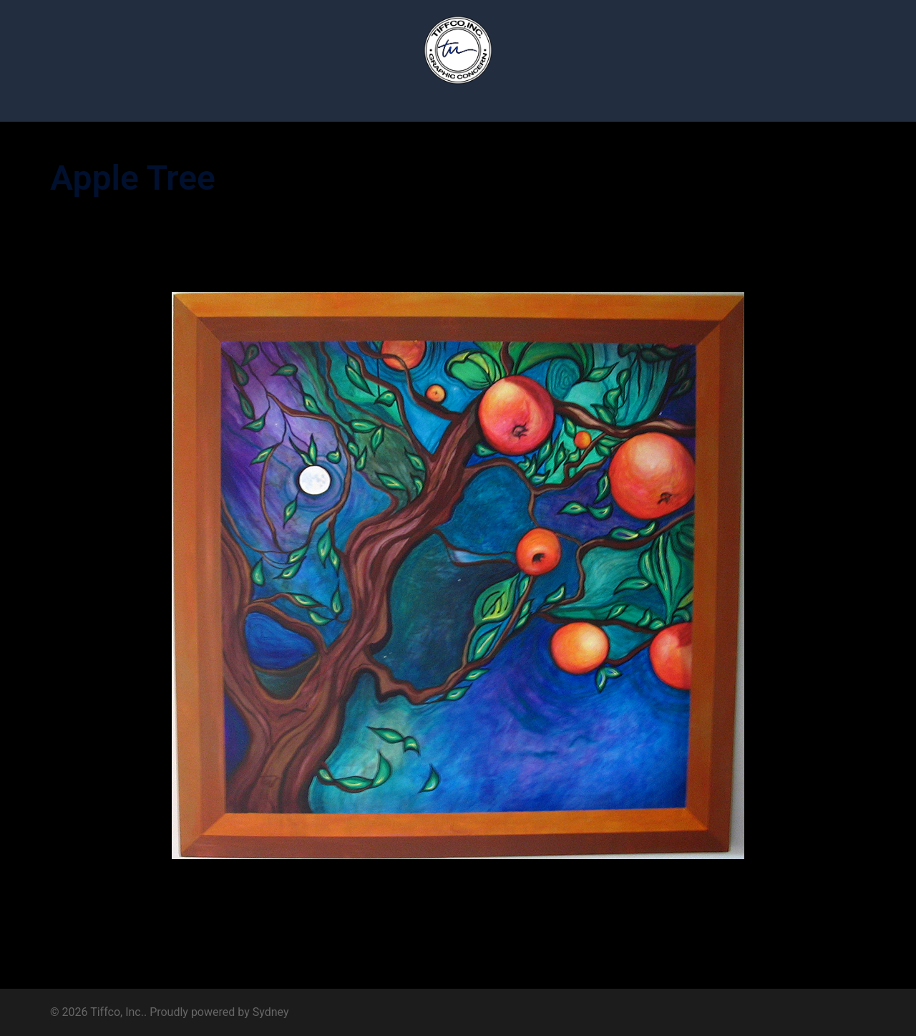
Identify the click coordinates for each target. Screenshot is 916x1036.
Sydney (271, 1012)
